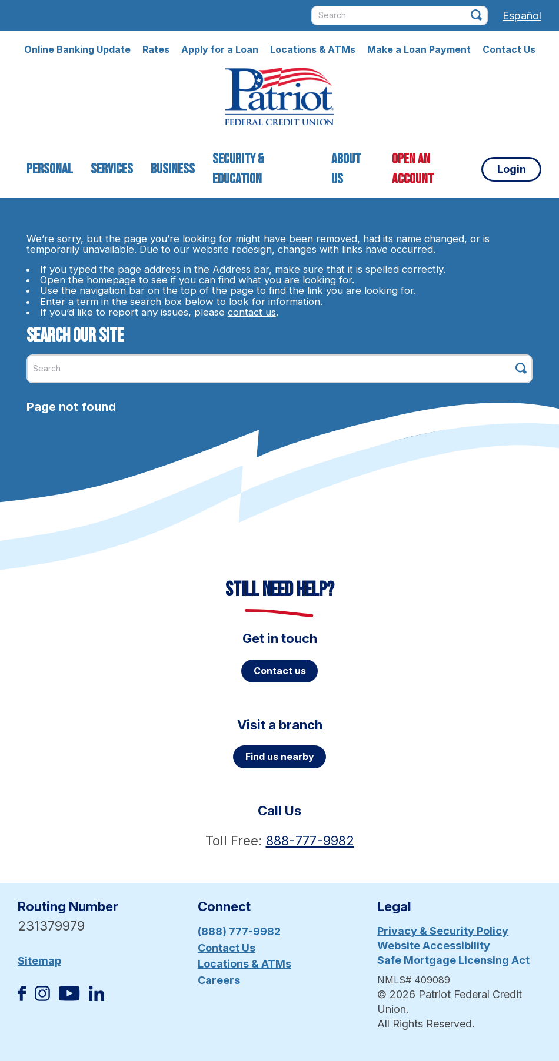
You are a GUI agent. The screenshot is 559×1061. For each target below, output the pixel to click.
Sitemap (39, 961)
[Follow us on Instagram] (42, 997)
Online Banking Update (77, 49)
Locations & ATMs (312, 49)
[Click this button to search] (476, 15)
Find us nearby (279, 756)
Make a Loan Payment (419, 49)
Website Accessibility (433, 945)
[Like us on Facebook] (22, 997)
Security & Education (238, 169)
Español (522, 15)
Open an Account (413, 169)
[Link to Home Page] (279, 98)
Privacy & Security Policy (442, 931)
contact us (252, 312)
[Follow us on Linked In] (96, 997)
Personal (49, 169)
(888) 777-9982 (239, 931)
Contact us (280, 671)
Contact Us (509, 49)
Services (112, 169)
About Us (346, 169)
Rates (155, 49)
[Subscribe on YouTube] (69, 997)
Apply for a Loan (219, 49)
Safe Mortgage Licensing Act (453, 960)
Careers (219, 980)
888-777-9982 (310, 840)
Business (173, 169)
